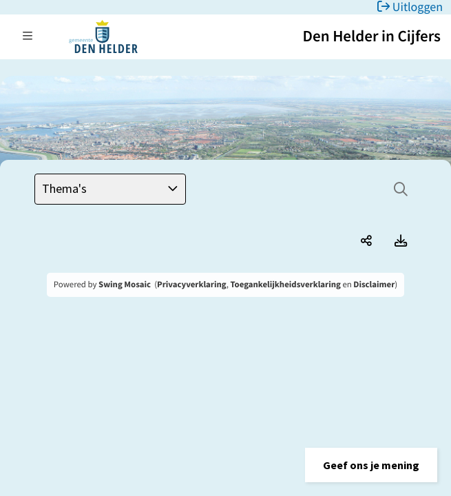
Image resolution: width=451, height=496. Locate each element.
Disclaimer (374, 284)
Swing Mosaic (124, 284)
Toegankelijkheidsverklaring (285, 284)
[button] (371, 465)
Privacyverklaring (192, 284)
